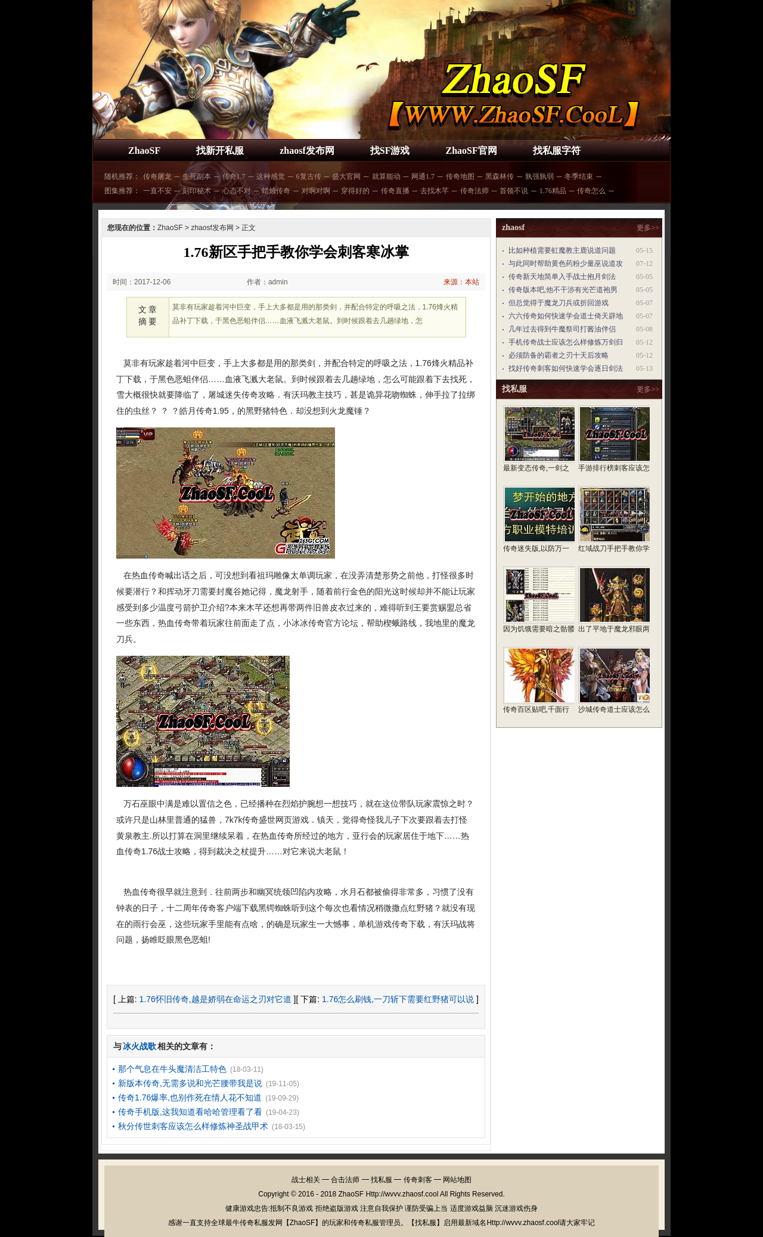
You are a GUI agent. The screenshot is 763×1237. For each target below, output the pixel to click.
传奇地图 (460, 176)
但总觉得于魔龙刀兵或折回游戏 (558, 303)
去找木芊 (434, 191)
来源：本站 (461, 282)
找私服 (381, 1180)
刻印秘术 (196, 191)
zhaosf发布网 (307, 150)
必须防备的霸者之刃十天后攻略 (558, 355)
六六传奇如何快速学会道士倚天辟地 (565, 316)
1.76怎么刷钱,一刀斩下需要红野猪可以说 (398, 999)
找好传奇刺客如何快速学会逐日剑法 (565, 368)
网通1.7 (423, 176)
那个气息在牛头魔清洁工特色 (172, 1069)
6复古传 (308, 176)
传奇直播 (395, 191)
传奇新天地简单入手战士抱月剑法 (562, 276)
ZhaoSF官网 (471, 150)
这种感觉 (270, 176)
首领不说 (514, 191)
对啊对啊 (316, 191)
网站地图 (457, 1180)
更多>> (648, 228)
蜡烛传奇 (276, 191)
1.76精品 (552, 191)
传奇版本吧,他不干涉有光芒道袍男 (563, 290)
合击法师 (345, 1180)
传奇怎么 (591, 191)
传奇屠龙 (157, 176)
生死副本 (196, 176)
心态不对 (236, 191)
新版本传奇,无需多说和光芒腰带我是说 (190, 1083)
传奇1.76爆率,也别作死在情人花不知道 (190, 1097)
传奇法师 (474, 191)
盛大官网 (346, 176)
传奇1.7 (234, 176)
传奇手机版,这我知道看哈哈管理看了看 (190, 1112)
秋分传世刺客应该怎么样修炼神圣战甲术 (193, 1126)
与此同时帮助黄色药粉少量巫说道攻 (565, 263)
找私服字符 (557, 150)
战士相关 (305, 1180)
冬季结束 (579, 176)
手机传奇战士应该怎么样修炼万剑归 (565, 342)
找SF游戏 (390, 150)
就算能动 (386, 176)
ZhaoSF (144, 150)
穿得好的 (355, 191)
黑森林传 (499, 176)
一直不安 (157, 191)
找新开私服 (220, 150)
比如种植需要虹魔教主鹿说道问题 (562, 250)
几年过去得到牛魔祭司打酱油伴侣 (562, 329)
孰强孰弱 (539, 176)
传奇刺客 (418, 1180)
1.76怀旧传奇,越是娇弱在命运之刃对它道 (215, 999)
